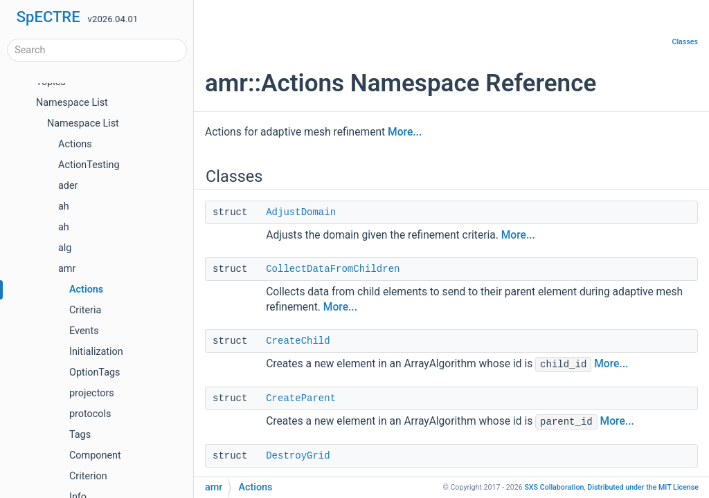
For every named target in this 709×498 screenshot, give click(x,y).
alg (64, 248)
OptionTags (94, 372)
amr (66, 269)
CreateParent (301, 398)
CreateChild (298, 341)
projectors (91, 393)
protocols (90, 414)
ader (68, 186)
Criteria (85, 310)
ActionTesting (88, 165)
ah (63, 206)
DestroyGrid (298, 455)
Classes (685, 41)
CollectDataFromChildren (333, 269)
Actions (75, 144)
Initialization (96, 352)
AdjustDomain (301, 212)
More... (405, 132)
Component (95, 455)
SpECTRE (48, 17)
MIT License (643, 487)
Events (84, 331)
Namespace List (72, 103)
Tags (80, 435)
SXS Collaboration (554, 487)
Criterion (88, 476)
